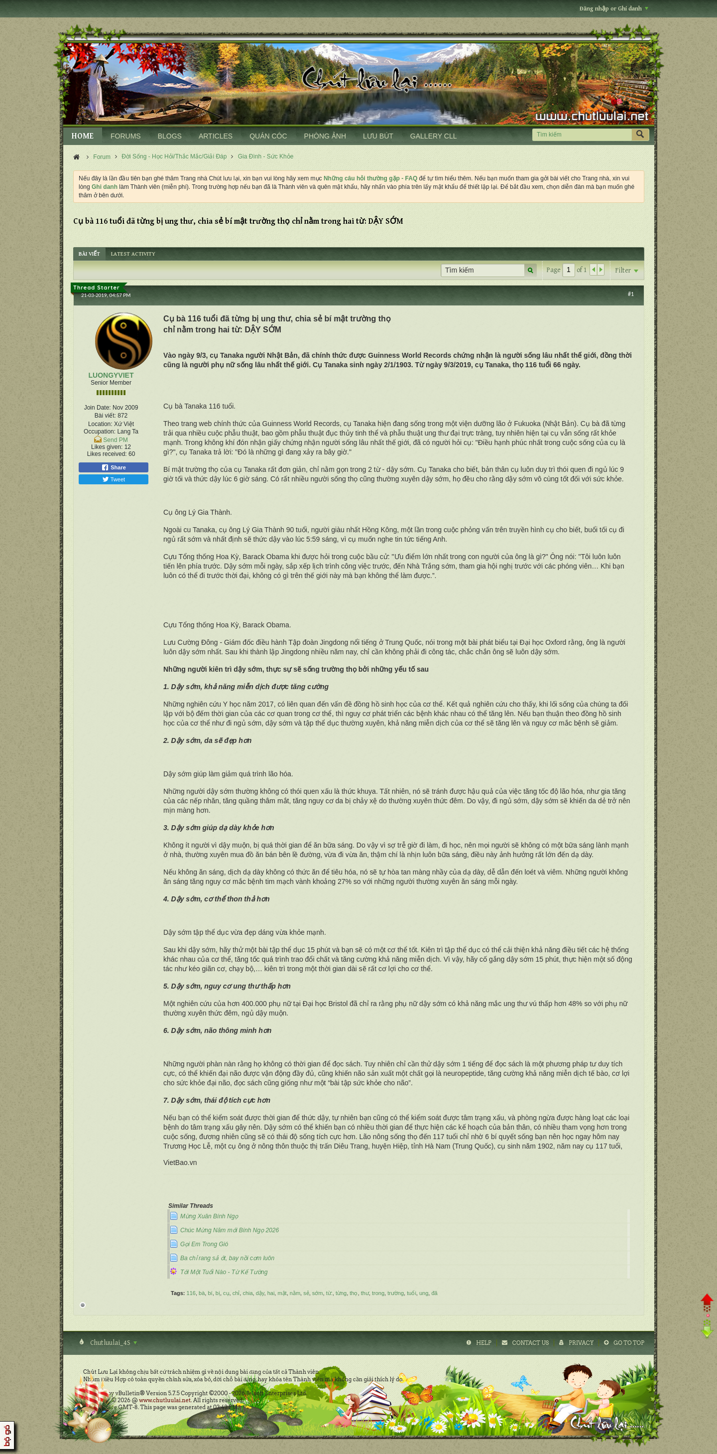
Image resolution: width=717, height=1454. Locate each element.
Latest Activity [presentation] (133, 254)
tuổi (411, 1293)
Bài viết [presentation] (89, 254)
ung (423, 1293)
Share (113, 467)
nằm (295, 1293)
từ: (329, 1293)
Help (483, 1342)
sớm (317, 1293)
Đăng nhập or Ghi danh (614, 8)
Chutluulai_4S (113, 1343)
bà (202, 1293)
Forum (102, 156)
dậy (260, 1293)
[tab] (89, 254)
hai (271, 1293)
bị (218, 1293)
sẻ (306, 1293)
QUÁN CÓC (268, 136)
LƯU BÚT (378, 136)
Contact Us (530, 1342)
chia (247, 1293)
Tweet (113, 479)
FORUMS (126, 136)
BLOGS (170, 136)
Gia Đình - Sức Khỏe (266, 156)
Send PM (115, 439)
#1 (631, 294)
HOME (83, 136)
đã (434, 1293)
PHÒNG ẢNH (325, 136)
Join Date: (97, 407)
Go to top (628, 1342)
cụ (226, 1293)
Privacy (581, 1342)
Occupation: (100, 431)
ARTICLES (216, 136)
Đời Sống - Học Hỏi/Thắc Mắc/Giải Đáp (174, 156)
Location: (100, 424)
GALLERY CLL (433, 136)
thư (365, 1293)
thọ (354, 1293)
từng (341, 1293)
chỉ (236, 1293)
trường (395, 1293)
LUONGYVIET (110, 375)
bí (210, 1293)
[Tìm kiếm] (581, 135)
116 (191, 1293)
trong (378, 1293)
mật (281, 1293)
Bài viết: (105, 415)
